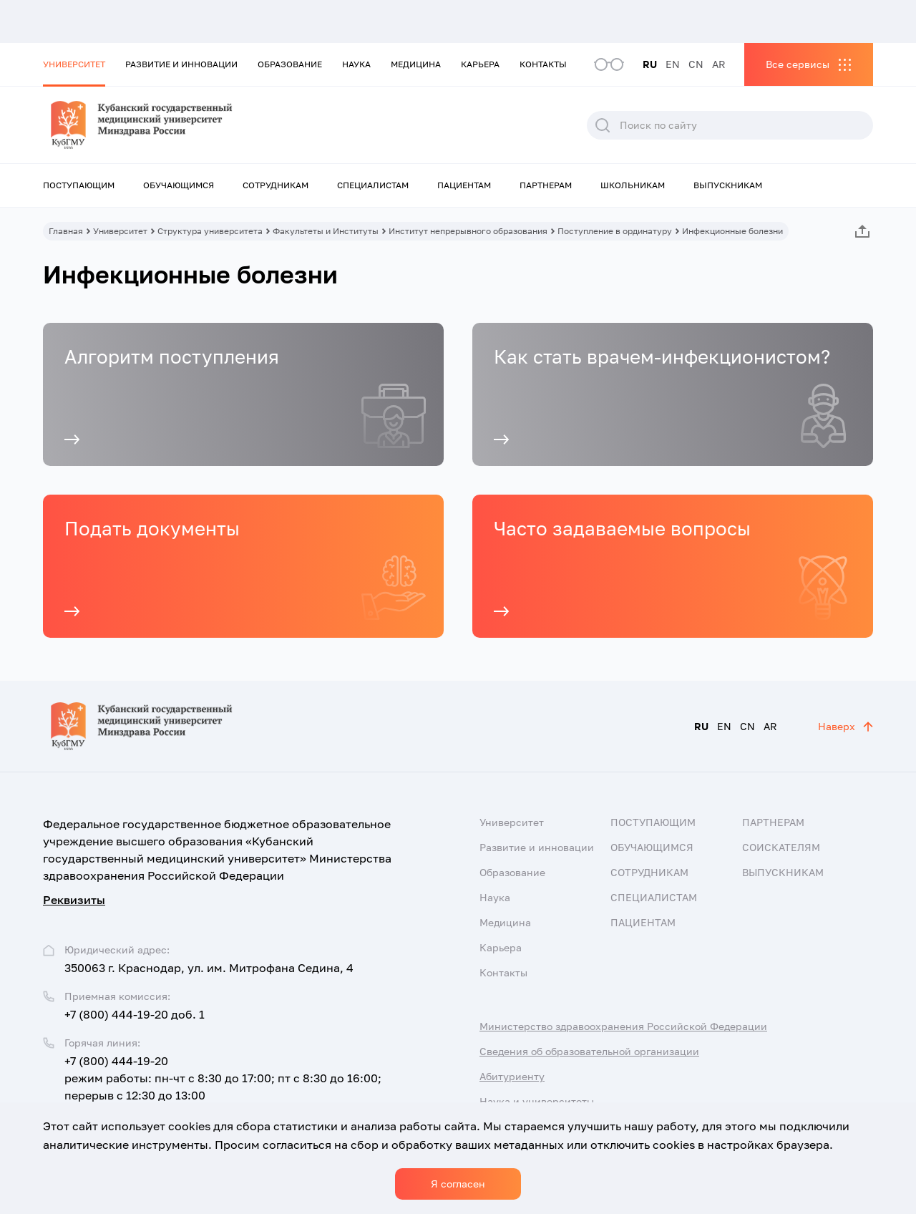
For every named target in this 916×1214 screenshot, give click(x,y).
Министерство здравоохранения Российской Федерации (623, 1026)
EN (673, 64)
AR (719, 64)
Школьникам (632, 185)
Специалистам (373, 185)
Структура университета (210, 230)
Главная (66, 230)
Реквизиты (74, 900)
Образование (290, 64)
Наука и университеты (536, 1101)
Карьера (480, 64)
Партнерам (546, 185)
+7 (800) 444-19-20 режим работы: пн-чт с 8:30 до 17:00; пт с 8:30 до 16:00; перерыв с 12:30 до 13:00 (222, 1078)
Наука (356, 64)
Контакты (543, 64)
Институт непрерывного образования (468, 230)
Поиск (602, 125)
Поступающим (78, 185)
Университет (74, 64)
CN (695, 64)
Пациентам (464, 185)
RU (650, 64)
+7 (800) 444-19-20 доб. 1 (134, 1014)
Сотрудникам (275, 185)
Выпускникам (727, 185)
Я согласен (458, 1183)
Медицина (416, 64)
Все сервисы (797, 64)
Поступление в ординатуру (614, 230)
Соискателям (781, 847)
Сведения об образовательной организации (589, 1051)
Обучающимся (178, 185)
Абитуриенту (512, 1076)
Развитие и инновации (181, 64)
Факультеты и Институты (326, 230)
